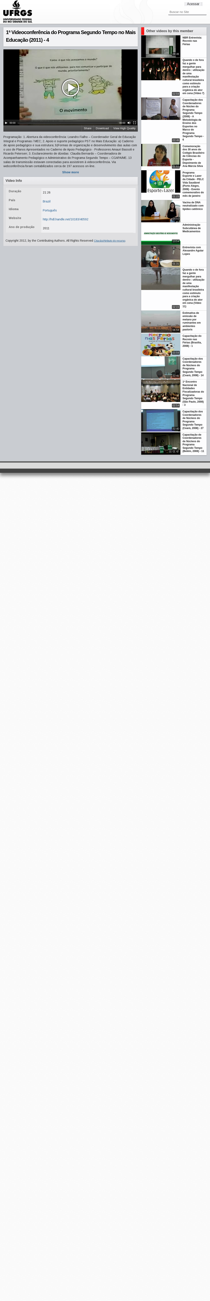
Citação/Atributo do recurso (109, 240)
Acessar (193, 4)
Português (50, 210)
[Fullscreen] (134, 123)
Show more (70, 172)
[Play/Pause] (6, 123)
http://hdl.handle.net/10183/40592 (65, 219)
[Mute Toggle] (129, 123)
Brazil (46, 201)
